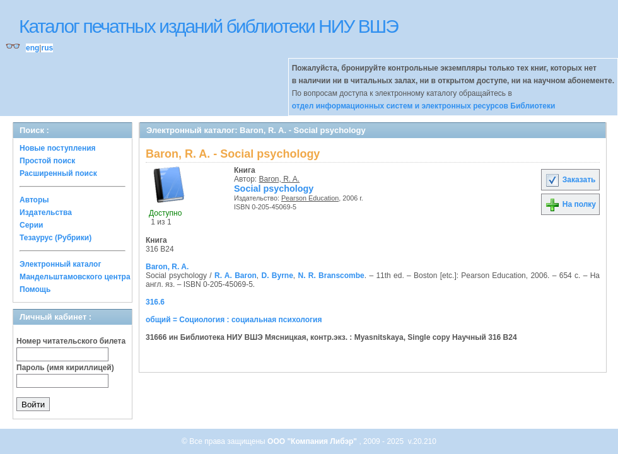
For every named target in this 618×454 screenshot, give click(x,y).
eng (32, 48)
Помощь (35, 289)
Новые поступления (58, 148)
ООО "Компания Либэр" (313, 441)
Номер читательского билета (70, 341)
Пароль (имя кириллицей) (65, 367)
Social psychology (273, 188)
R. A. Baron (235, 275)
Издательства (46, 212)
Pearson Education (310, 198)
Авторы (34, 199)
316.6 (155, 302)
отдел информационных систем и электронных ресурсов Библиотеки (424, 106)
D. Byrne (277, 275)
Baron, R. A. (279, 179)
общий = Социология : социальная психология (234, 319)
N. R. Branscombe (331, 275)
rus (47, 48)
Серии (31, 225)
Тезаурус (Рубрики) (55, 237)
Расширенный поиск (58, 173)
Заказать (570, 179)
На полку (570, 204)
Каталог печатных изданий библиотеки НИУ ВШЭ (208, 26)
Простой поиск (47, 160)
